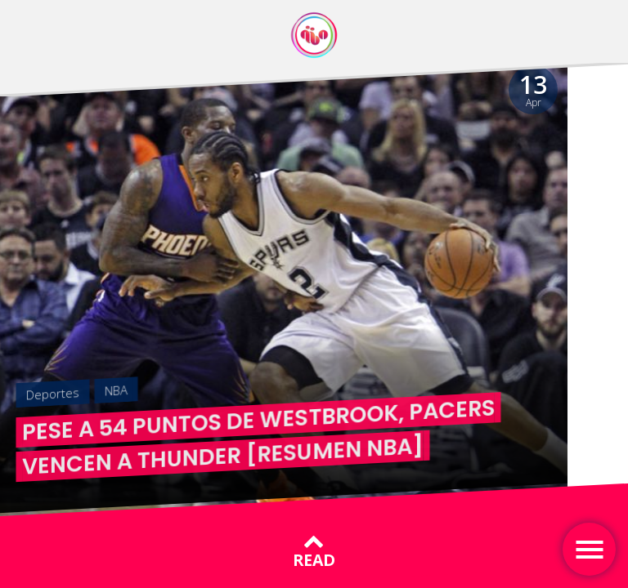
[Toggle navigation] (589, 549)
